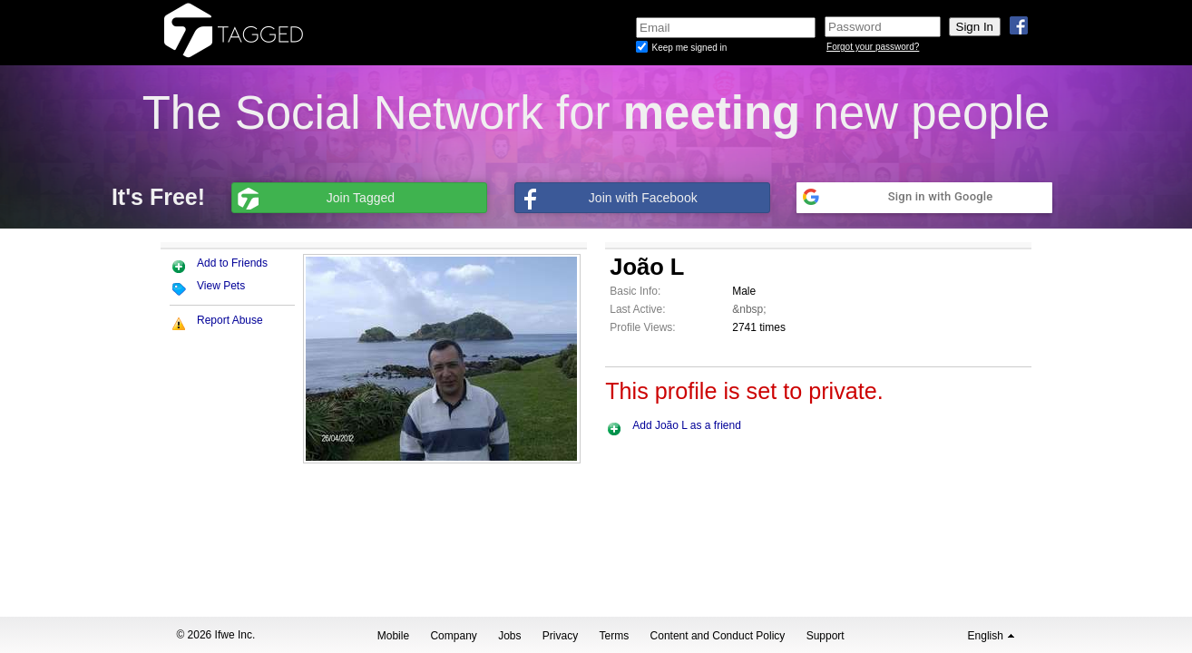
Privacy (560, 635)
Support (825, 635)
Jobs (509, 635)
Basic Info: (635, 291)
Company (453, 635)
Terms (615, 635)
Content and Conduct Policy (718, 635)
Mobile (393, 635)
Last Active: (637, 309)
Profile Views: (642, 327)
